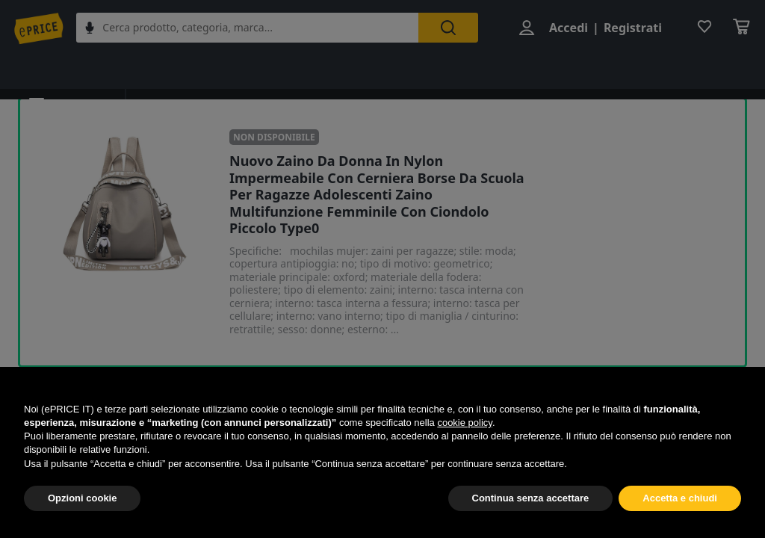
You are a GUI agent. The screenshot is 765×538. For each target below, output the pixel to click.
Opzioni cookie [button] (82, 498)
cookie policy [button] (464, 422)
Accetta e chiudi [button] (679, 498)
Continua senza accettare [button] (530, 498)
